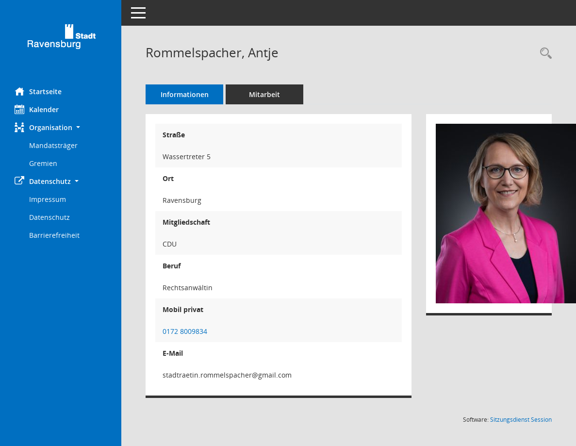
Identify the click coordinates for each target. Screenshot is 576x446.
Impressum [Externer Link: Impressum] (47, 199)
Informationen (185, 94)
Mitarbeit (264, 94)
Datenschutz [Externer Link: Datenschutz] (49, 217)
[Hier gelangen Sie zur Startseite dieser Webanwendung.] (60, 40)
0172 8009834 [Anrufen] (185, 331)
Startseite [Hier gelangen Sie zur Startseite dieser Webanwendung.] (38, 91)
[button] (60, 127)
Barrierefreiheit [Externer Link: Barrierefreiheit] (54, 235)
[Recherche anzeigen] (543, 54)
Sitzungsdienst (521, 419)
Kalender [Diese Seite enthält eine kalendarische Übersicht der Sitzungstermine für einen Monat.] (37, 109)
